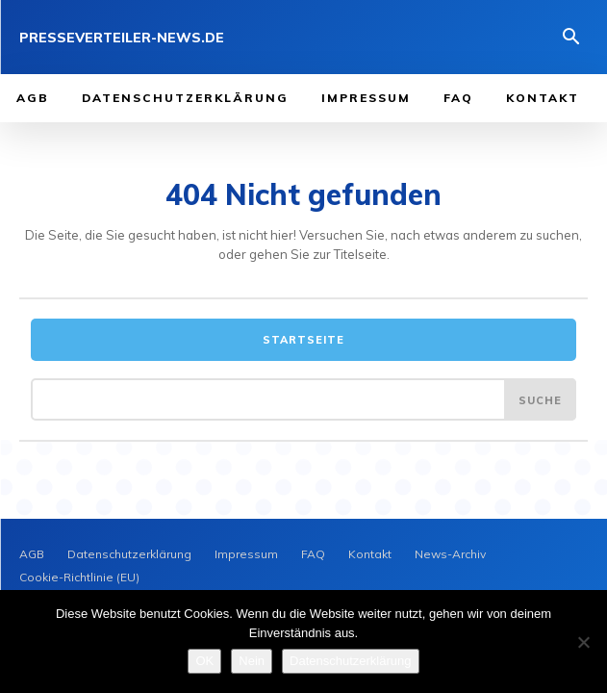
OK (204, 661)
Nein (252, 661)
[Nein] (583, 642)
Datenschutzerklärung (350, 661)
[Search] (540, 399)
